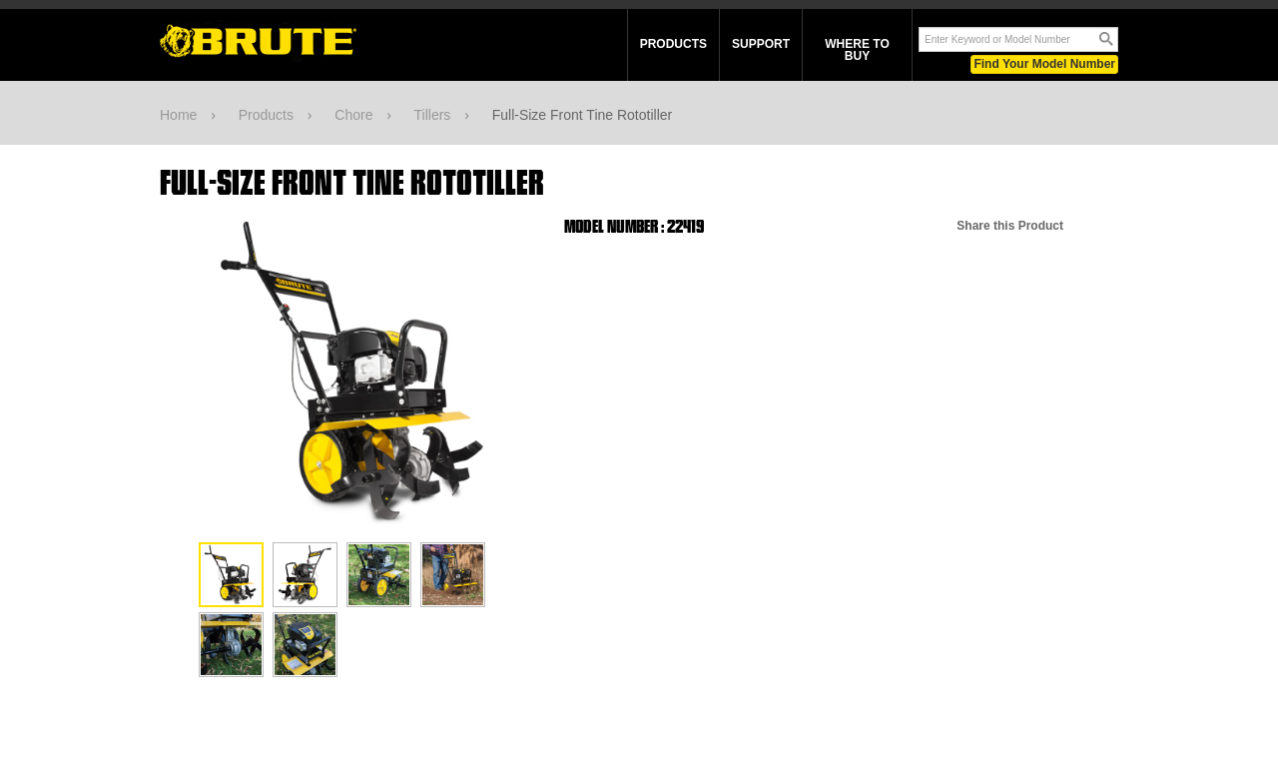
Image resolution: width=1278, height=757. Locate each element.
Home (178, 115)
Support (761, 44)
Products (673, 44)
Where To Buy (857, 50)
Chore (353, 115)
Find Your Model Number (1044, 64)
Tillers (432, 115)
